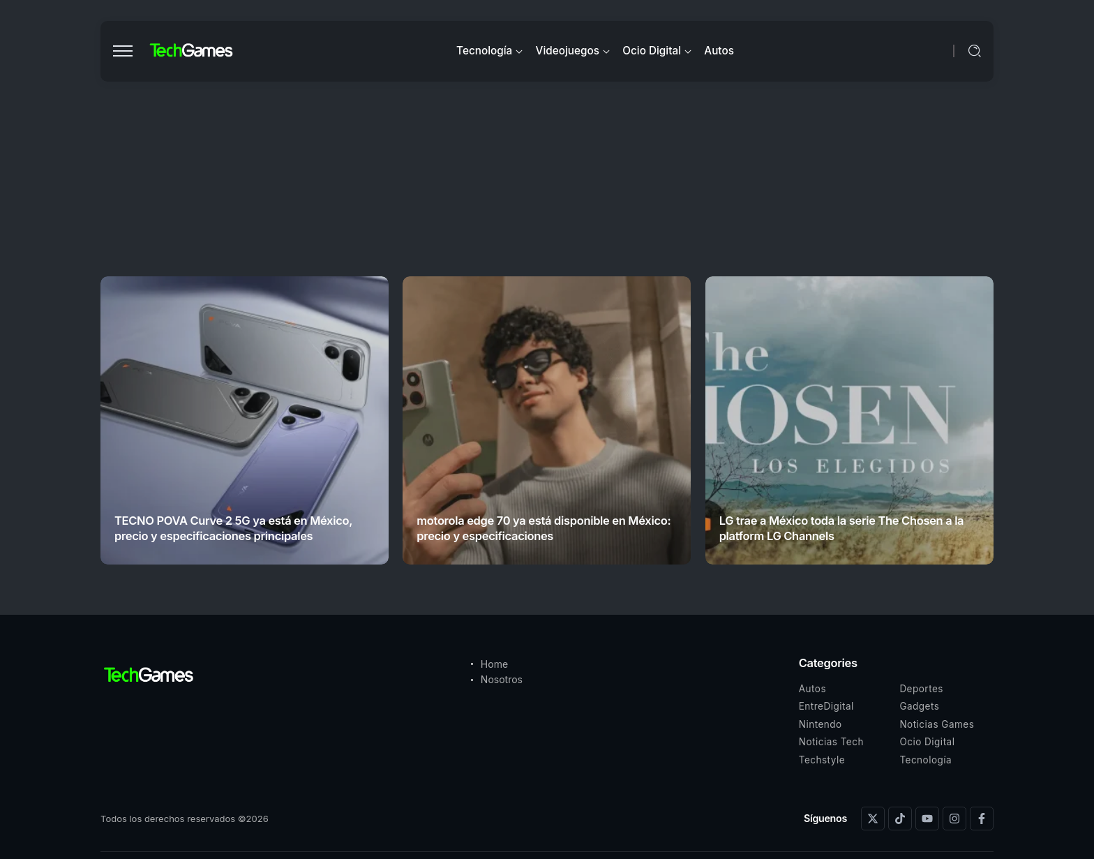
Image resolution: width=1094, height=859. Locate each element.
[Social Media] (873, 818)
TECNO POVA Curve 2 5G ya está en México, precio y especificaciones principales (233, 528)
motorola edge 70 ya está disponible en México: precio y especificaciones (543, 528)
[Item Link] (244, 420)
